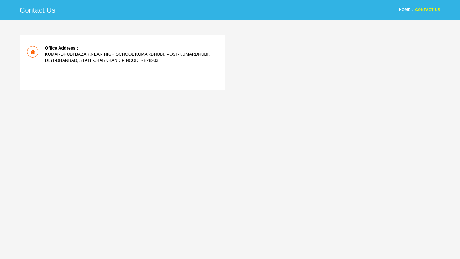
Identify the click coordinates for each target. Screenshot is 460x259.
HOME (404, 10)
